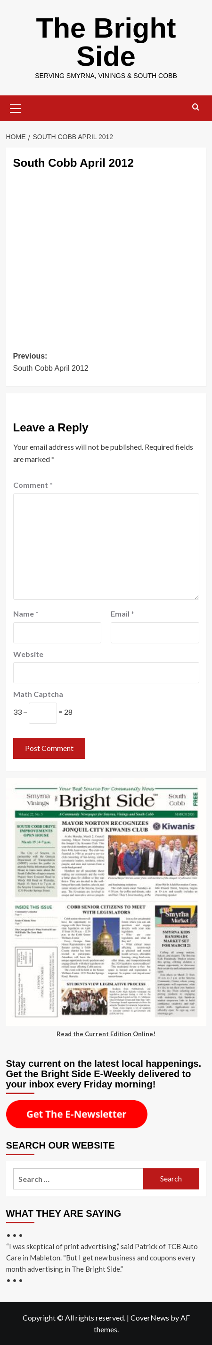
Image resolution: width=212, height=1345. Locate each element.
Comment (33, 484)
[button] (15, 107)
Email (122, 613)
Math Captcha (38, 693)
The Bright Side (106, 42)
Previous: (106, 363)
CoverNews (149, 1317)
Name (26, 613)
